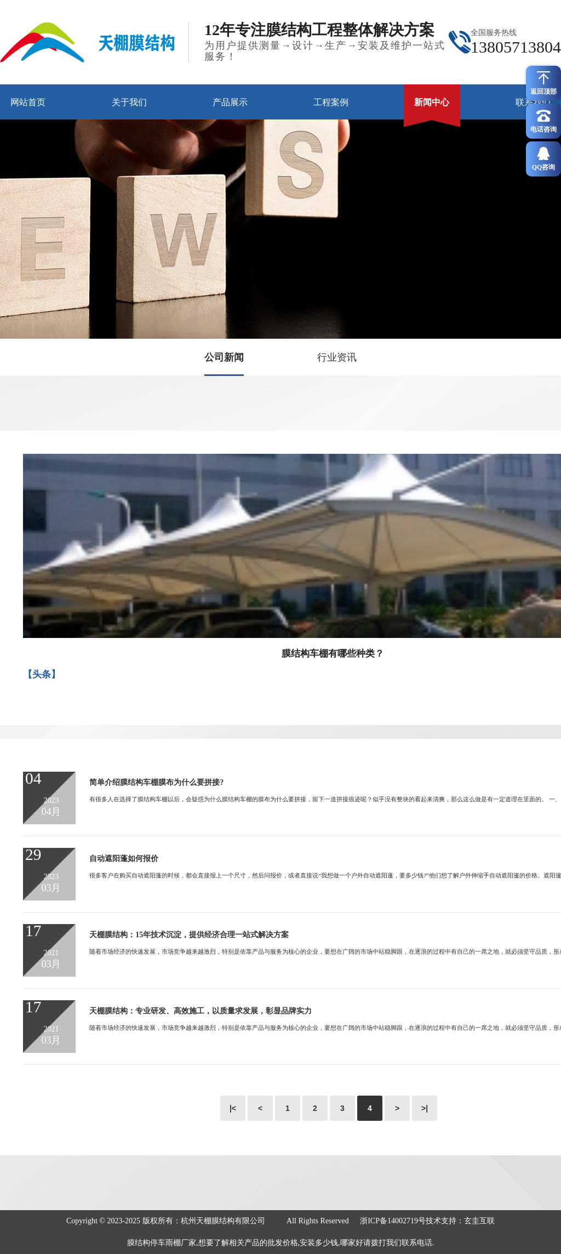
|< (233, 1108)
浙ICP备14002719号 (393, 1221)
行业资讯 (337, 357)
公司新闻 (224, 357)
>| (424, 1108)
